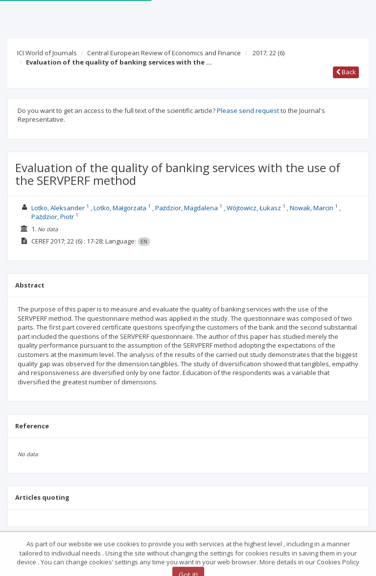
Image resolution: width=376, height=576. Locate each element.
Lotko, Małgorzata (120, 207)
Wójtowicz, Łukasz (254, 207)
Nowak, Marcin (311, 207)
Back (346, 71)
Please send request (248, 110)
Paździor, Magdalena (186, 207)
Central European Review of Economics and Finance (164, 52)
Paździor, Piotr (52, 216)
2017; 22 (268, 52)
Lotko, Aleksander (58, 207)
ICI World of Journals (47, 52)
